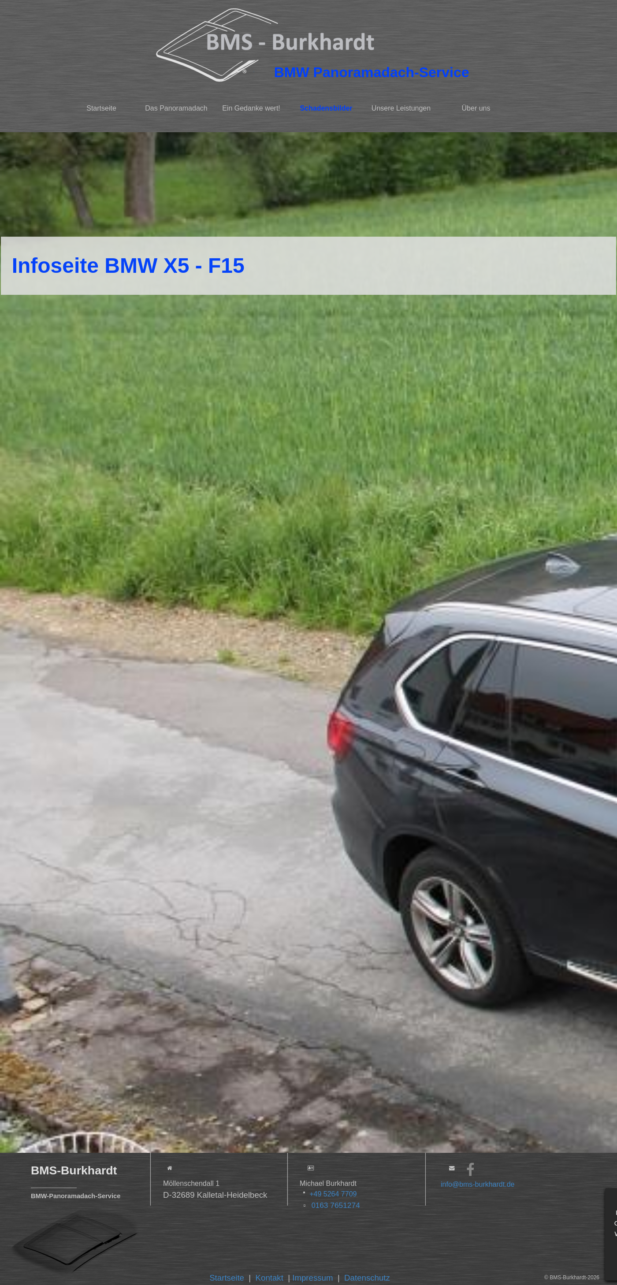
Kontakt (269, 1277)
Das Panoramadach (176, 108)
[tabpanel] (377, 72)
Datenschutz (367, 1277)
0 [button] (334, 1205)
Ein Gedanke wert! (251, 108)
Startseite (101, 108)
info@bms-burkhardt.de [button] (477, 1184)
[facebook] (470, 1169)
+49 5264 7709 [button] (333, 1194)
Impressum (312, 1277)
